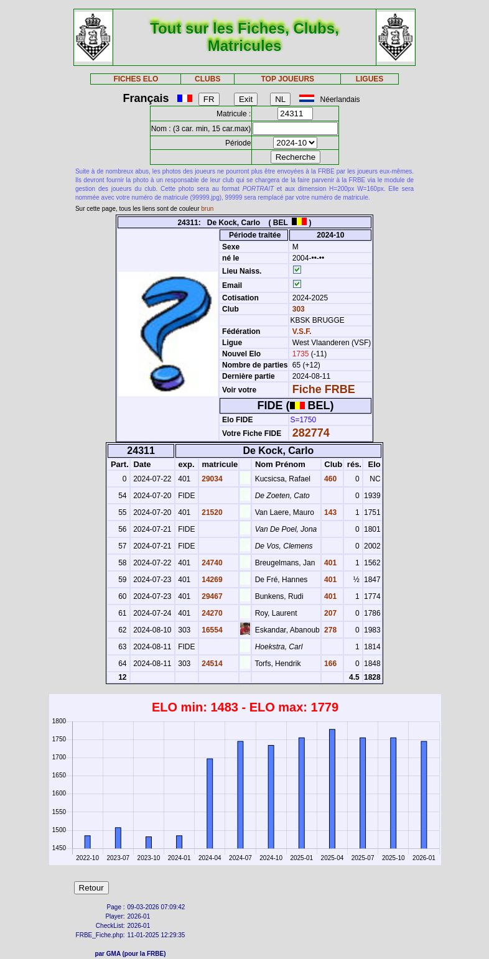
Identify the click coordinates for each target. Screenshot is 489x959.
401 (329, 562)
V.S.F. (302, 331)
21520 (211, 512)
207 (329, 613)
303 (297, 309)
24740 (211, 562)
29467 (211, 596)
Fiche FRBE (323, 389)
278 (329, 630)
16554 (211, 630)
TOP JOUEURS (287, 79)
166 (329, 663)
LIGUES (370, 79)
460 (329, 479)
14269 (211, 579)
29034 (211, 479)
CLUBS (207, 79)
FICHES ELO (135, 79)
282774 (311, 433)
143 (329, 512)
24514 (211, 663)
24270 (211, 613)
